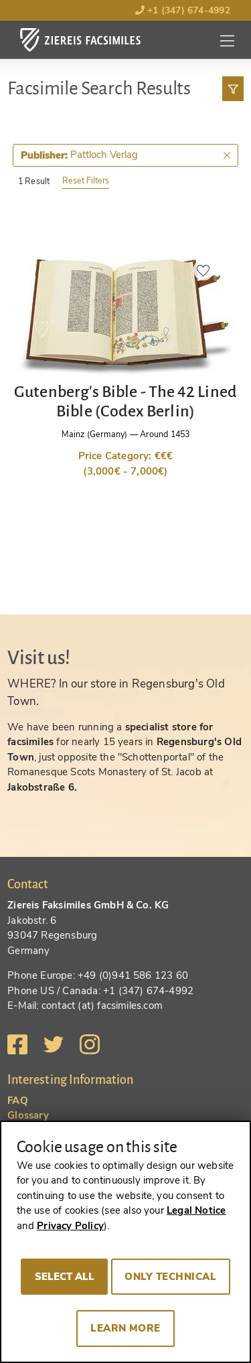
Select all (64, 1276)
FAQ (17, 1100)
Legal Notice (196, 1210)
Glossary (28, 1115)
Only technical (170, 1276)
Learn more (125, 1328)
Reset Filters (85, 180)
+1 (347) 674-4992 (182, 10)
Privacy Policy (70, 1225)
